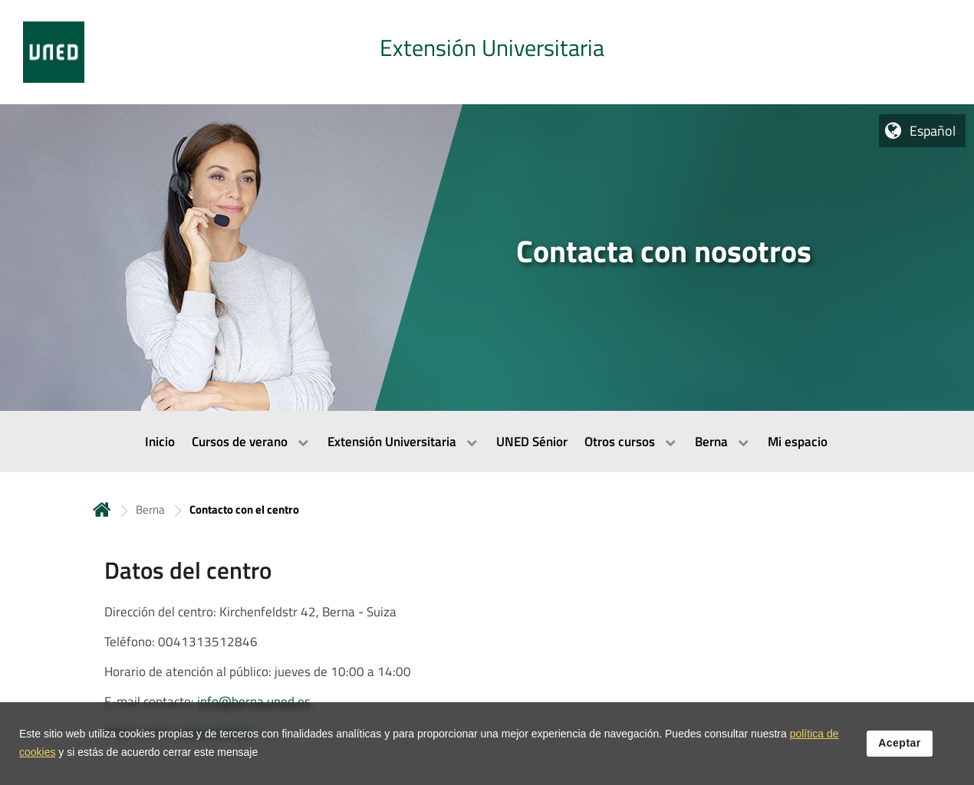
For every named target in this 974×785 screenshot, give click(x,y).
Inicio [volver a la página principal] (102, 509)
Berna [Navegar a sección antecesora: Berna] (150, 509)
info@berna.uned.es (254, 701)
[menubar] (487, 441)
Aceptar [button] (899, 751)
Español (933, 130)
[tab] (487, 52)
